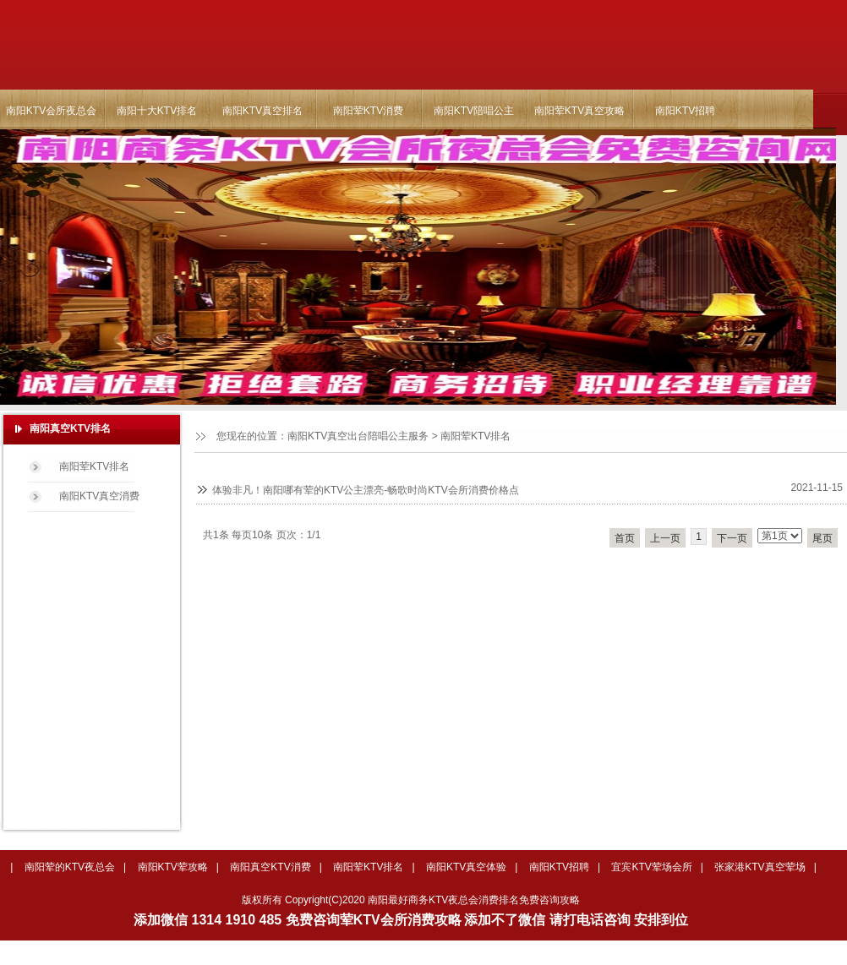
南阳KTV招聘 (685, 111)
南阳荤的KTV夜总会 (70, 867)
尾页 (822, 538)
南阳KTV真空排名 (262, 111)
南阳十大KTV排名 (157, 111)
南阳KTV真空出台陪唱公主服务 (358, 436)
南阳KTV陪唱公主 (474, 111)
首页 (625, 538)
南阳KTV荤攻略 (173, 867)
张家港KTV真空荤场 (759, 867)
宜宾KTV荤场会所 (651, 867)
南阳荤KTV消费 (368, 111)
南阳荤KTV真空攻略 (579, 111)
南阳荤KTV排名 (475, 436)
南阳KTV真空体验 (466, 867)
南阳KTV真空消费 (99, 496)
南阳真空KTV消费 (270, 867)
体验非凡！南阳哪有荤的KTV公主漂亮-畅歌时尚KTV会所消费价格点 (365, 490)
